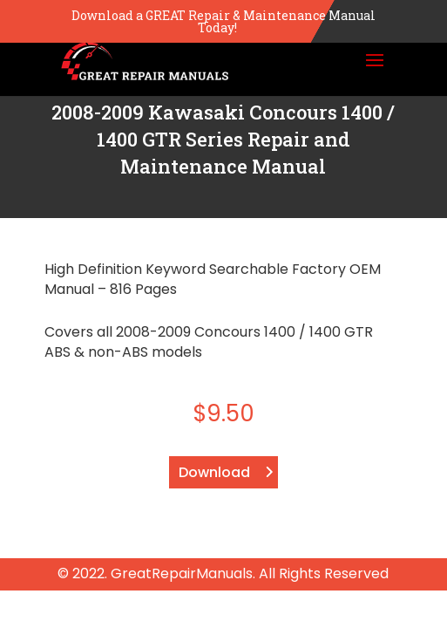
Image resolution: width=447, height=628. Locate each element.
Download (214, 472)
